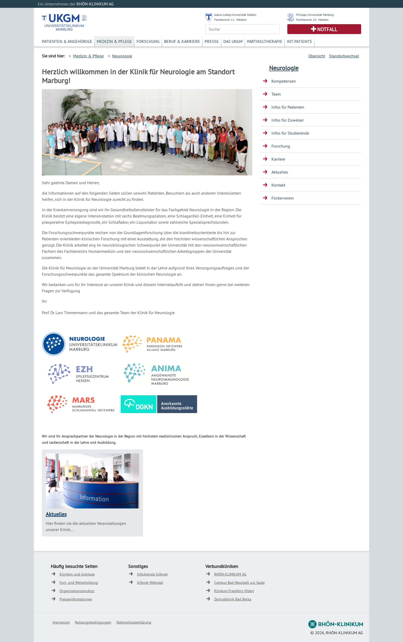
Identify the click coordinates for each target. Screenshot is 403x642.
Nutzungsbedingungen (93, 622)
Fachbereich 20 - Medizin (312, 20)
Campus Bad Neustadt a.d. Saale (239, 582)
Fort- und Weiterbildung (79, 582)
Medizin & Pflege (114, 41)
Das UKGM (233, 41)
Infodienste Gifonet (152, 574)
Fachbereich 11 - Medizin (230, 20)
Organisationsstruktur (77, 590)
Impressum (61, 622)
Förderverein (282, 198)
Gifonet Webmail (150, 582)
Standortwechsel (344, 55)
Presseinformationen (76, 599)
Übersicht (316, 55)
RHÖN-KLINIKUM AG (230, 574)
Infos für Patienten (287, 107)
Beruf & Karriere (182, 41)
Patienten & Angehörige (67, 41)
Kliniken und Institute (77, 574)
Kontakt (278, 185)
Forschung (148, 41)
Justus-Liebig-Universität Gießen (235, 15)
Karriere (278, 159)
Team (276, 94)
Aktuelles (56, 514)
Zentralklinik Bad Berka (232, 599)
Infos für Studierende (290, 133)
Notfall (327, 29)
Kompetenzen (283, 81)
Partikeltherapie (264, 41)
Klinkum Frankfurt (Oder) (234, 590)
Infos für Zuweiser (287, 120)
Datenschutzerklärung (133, 622)
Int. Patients (299, 41)
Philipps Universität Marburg (315, 15)
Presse (212, 41)
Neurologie (122, 55)
